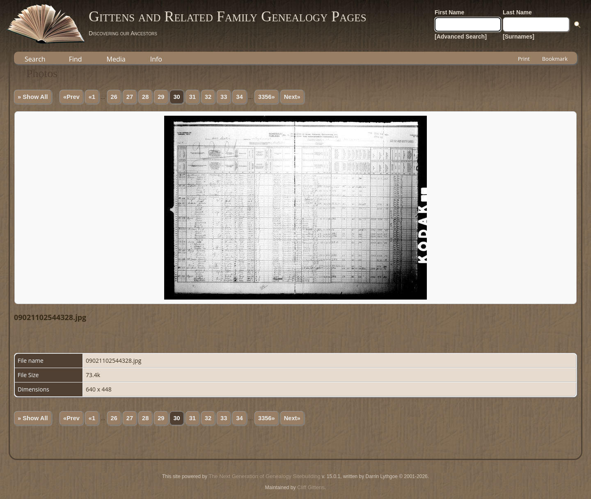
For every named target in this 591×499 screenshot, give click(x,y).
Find (75, 59)
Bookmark (555, 58)
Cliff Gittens (311, 487)
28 (145, 97)
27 (129, 97)
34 (239, 97)
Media (116, 59)
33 (223, 97)
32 (208, 97)
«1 (92, 97)
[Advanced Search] (461, 36)
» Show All (33, 97)
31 (192, 97)
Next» (292, 97)
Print (524, 58)
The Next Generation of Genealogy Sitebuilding (264, 476)
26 (114, 97)
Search (35, 59)
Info (156, 59)
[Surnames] (518, 36)
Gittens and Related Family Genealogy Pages (228, 16)
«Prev (71, 97)
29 (161, 97)
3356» (266, 97)
